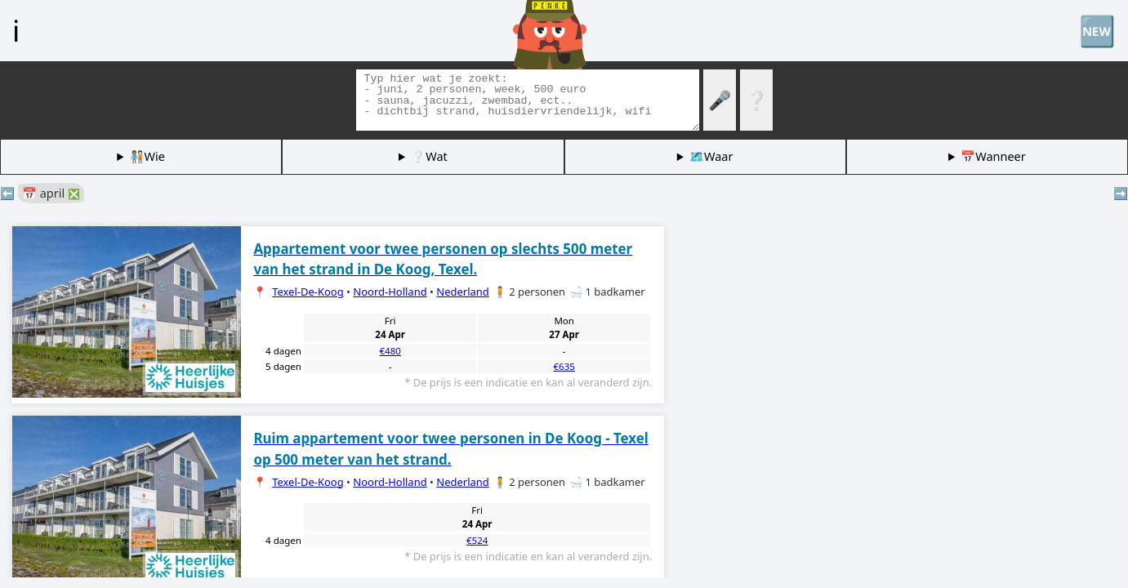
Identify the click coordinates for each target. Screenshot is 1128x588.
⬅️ (7, 193)
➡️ (1120, 193)
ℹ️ (16, 30)
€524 (477, 540)
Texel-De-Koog (308, 291)
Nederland (462, 291)
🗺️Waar (711, 156)
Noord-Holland (389, 291)
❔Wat (429, 156)
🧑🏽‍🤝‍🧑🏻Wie (147, 156)
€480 (389, 351)
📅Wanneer (993, 156)
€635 (563, 366)
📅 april (51, 193)
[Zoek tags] (527, 100)
